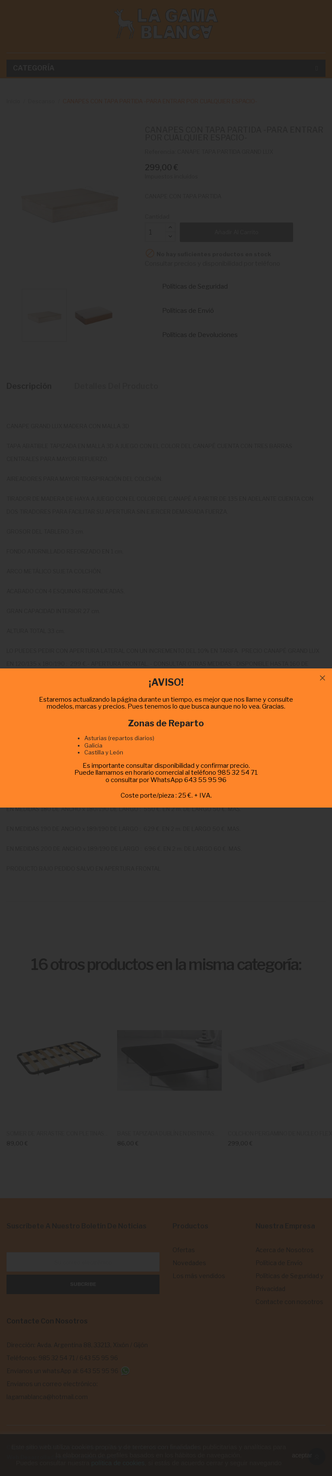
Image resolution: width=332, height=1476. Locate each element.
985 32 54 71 (237, 772)
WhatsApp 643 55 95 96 (188, 780)
